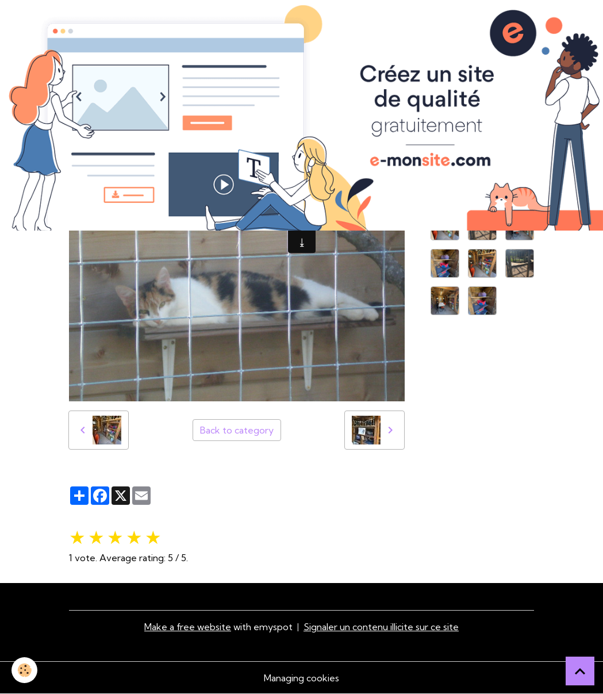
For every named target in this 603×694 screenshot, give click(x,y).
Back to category (237, 430)
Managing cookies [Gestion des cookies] (301, 678)
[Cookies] (24, 670)
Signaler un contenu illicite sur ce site (381, 626)
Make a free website (187, 626)
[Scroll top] (580, 671)
